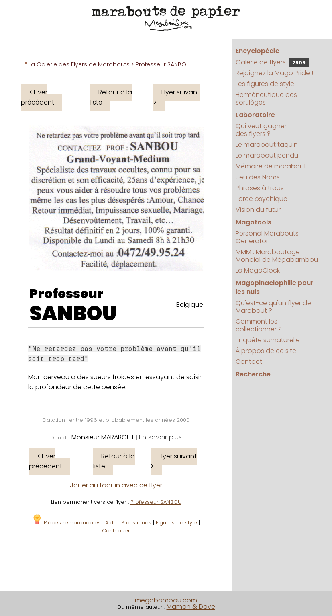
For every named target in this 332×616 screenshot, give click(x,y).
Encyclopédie (257, 50)
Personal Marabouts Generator (267, 237)
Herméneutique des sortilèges (266, 98)
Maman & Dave (191, 606)
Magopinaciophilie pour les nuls (275, 287)
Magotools (253, 222)
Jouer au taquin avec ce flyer (116, 485)
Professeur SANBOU (155, 502)
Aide (111, 522)
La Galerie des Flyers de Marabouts (79, 64)
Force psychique (261, 198)
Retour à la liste (111, 97)
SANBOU (73, 314)
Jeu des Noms (258, 177)
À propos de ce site (266, 350)
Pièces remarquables (66, 522)
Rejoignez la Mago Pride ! (274, 73)
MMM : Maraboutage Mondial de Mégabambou (277, 255)
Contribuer (116, 530)
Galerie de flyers (272, 62)
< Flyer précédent (37, 97)
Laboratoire (255, 114)
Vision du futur (258, 209)
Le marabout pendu (267, 155)
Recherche (253, 374)
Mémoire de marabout (271, 166)
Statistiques (136, 522)
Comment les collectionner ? (259, 325)
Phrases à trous (260, 188)
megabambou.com (166, 600)
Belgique (189, 304)
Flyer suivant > (176, 97)
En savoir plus (160, 437)
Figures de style (176, 522)
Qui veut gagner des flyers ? (261, 129)
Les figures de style (265, 83)
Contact (249, 361)
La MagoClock (258, 270)
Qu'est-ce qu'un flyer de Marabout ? (273, 306)
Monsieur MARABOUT (102, 437)
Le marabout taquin (267, 144)
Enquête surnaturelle (268, 340)
